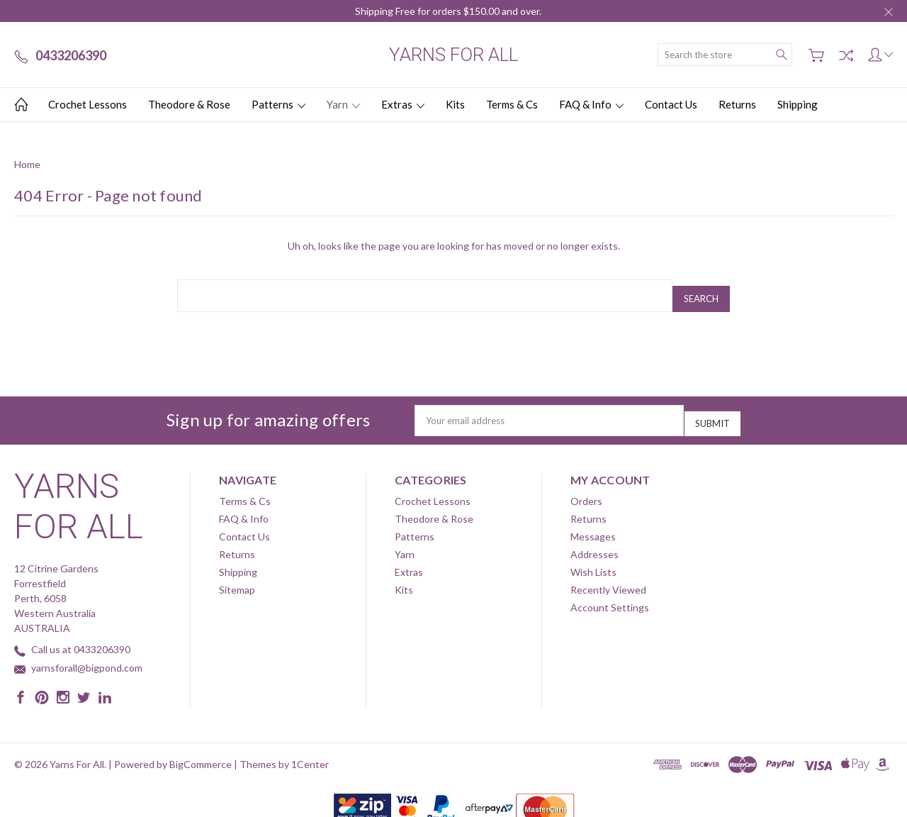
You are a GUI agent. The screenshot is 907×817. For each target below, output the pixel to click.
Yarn (343, 104)
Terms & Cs (512, 104)
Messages (593, 525)
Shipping (797, 104)
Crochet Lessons (87, 104)
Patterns (278, 104)
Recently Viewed (608, 578)
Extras (402, 104)
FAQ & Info (591, 104)
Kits (455, 104)
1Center (310, 753)
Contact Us (671, 104)
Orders (586, 490)
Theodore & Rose (189, 104)
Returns (737, 104)
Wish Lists (593, 561)
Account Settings (609, 596)
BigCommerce (200, 753)
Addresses (594, 543)
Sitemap (237, 578)
